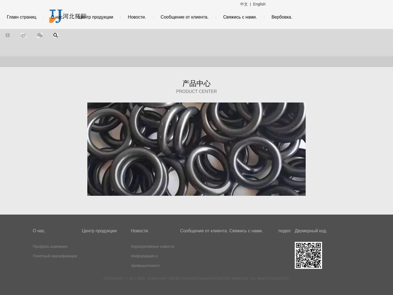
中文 (244, 4)
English (259, 4)
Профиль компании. (51, 246)
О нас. (57, 17)
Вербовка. (282, 17)
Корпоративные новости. (153, 246)
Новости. (137, 17)
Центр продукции (95, 17)
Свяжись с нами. (240, 17)
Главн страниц (21, 17)
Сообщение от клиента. (185, 17)
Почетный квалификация (55, 256)
